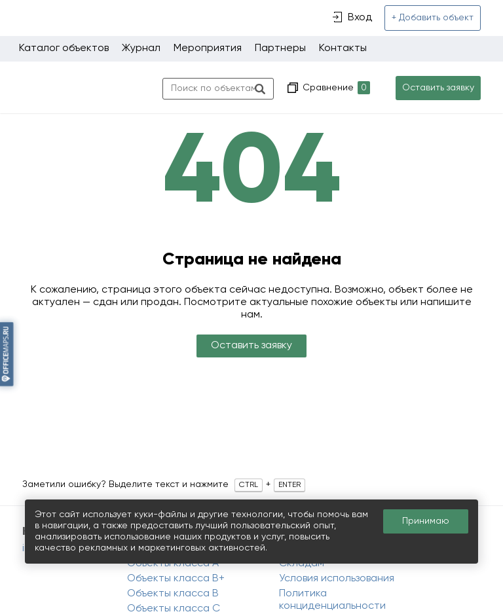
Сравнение (335, 88)
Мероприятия (208, 48)
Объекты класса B (173, 594)
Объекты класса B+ (176, 578)
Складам (301, 563)
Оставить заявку (438, 87)
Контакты (343, 48)
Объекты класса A (173, 563)
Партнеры (280, 48)
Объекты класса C (173, 609)
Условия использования (336, 578)
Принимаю (425, 521)
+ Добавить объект (433, 17)
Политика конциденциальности (332, 600)
